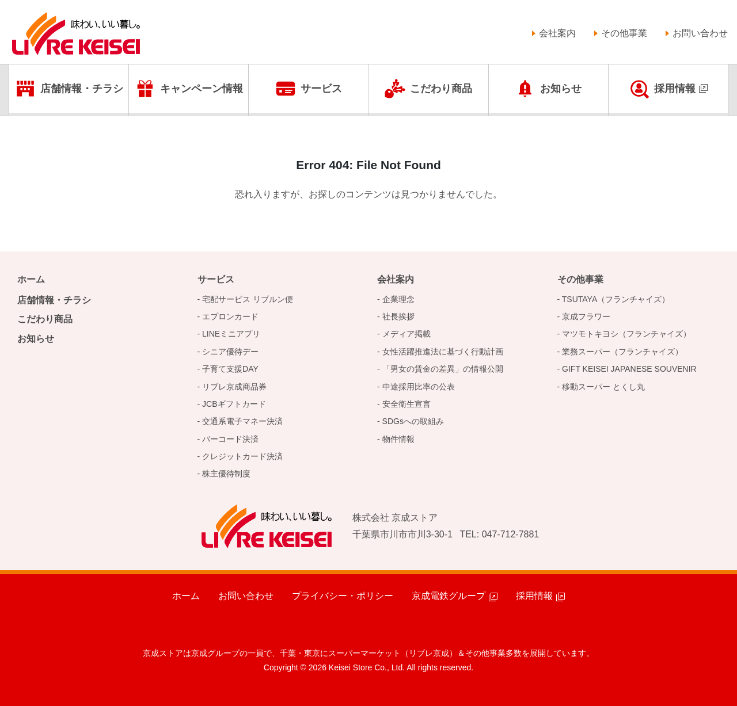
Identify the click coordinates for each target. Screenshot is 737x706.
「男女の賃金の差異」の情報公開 (442, 368)
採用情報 (675, 88)
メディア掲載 (406, 333)
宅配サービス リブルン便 (247, 299)
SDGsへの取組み (413, 421)
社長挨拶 (398, 316)
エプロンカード (230, 316)
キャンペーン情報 (201, 88)
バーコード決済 (230, 439)
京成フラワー (586, 316)
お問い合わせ (700, 33)
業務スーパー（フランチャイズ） (622, 351)
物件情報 (398, 439)
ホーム (31, 279)
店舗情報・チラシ (81, 88)
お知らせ (561, 88)
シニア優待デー (230, 351)
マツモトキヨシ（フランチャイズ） (626, 333)
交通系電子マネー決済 (242, 421)
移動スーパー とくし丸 (603, 386)
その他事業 (624, 33)
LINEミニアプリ (231, 333)
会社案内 (557, 33)
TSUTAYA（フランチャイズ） (616, 299)
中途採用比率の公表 (418, 386)
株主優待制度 (226, 473)
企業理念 (398, 299)
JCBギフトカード (233, 404)
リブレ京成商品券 (234, 386)
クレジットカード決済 (242, 456)
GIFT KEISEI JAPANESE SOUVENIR (629, 368)
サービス (321, 88)
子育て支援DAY (230, 368)
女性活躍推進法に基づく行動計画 (442, 351)
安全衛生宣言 (406, 404)
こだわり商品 (441, 88)
